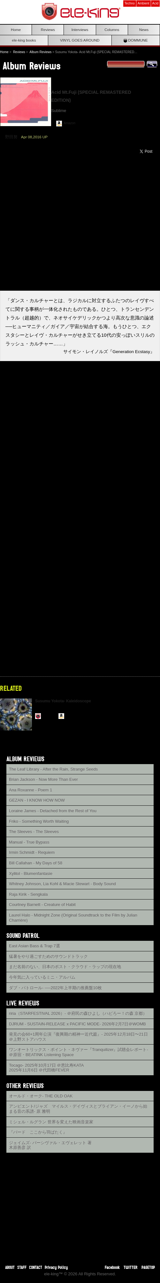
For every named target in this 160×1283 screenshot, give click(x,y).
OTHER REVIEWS (25, 1085)
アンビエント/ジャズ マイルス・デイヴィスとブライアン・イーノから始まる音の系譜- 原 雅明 (78, 1109)
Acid (155, 3)
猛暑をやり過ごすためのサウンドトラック (48, 956)
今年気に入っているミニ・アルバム (42, 977)
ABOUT (10, 1267)
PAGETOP (148, 1267)
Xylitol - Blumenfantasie (30, 873)
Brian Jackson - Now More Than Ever (43, 779)
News (144, 30)
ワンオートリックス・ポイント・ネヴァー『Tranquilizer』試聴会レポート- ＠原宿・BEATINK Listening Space (78, 1052)
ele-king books (24, 40)
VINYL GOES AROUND (80, 40)
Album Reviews (40, 52)
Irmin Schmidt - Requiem (32, 852)
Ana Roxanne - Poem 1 (30, 789)
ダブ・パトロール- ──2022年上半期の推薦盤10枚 (55, 987)
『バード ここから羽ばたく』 (38, 1132)
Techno (130, 3)
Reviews (48, 30)
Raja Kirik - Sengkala (28, 894)
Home (16, 30)
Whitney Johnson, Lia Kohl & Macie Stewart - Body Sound (62, 883)
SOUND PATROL (23, 935)
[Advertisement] (80, 1204)
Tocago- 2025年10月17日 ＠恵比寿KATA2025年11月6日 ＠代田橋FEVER (46, 1068)
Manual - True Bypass (29, 842)
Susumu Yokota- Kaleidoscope (63, 701)
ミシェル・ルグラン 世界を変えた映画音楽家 (51, 1121)
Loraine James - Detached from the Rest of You (52, 810)
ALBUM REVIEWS (25, 758)
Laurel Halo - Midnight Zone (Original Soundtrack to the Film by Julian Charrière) (73, 918)
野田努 (11, 136)
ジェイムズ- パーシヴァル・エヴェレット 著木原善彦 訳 (50, 1145)
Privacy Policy (56, 1267)
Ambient (143, 3)
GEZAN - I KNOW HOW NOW (37, 800)
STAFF (22, 1267)
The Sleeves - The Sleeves (34, 831)
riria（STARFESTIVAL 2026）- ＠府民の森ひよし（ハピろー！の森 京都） (78, 1013)
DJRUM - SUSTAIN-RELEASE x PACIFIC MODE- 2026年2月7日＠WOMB (77, 1023)
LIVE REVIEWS (22, 1003)
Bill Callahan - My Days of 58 (35, 862)
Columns (111, 30)
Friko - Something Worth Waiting (39, 821)
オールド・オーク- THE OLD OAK (40, 1095)
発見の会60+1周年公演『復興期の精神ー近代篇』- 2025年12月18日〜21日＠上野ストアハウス (78, 1037)
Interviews (80, 30)
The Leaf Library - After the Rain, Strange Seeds (53, 769)
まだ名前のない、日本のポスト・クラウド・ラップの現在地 (65, 966)
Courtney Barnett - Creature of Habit (42, 904)
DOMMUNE (136, 40)
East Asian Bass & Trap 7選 (34, 945)
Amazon (69, 123)
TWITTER (131, 1267)
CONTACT (35, 1267)
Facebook (112, 1267)
